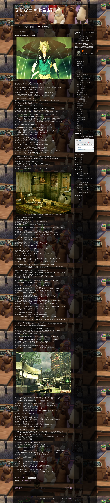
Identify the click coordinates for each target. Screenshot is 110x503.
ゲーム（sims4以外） (25, 480)
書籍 (78, 126)
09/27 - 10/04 (82, 185)
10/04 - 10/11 (82, 182)
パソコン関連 (80, 88)
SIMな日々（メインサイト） (84, 36)
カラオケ (79, 61)
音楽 (78, 130)
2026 (78, 157)
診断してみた (80, 103)
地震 (78, 121)
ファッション (80, 90)
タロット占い (80, 70)
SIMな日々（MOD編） (83, 38)
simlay (86, 51)
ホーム (18, 27)
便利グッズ (80, 119)
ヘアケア (79, 115)
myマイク (79, 80)
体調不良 (79, 65)
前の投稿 (68, 488)
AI (77, 107)
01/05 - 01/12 (82, 192)
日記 (78, 67)
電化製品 (79, 105)
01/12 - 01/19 (82, 189)
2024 (78, 162)
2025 (78, 159)
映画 (78, 84)
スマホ (78, 113)
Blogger (70, 498)
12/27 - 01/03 (82, 173)
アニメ (78, 111)
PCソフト (79, 109)
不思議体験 (80, 117)
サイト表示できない (82, 97)
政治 (78, 124)
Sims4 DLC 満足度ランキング (85, 40)
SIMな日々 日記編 (33, 10)
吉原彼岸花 (81, 175)
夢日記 (78, 76)
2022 (78, 167)
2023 (78, 164)
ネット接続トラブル (82, 82)
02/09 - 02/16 (82, 187)
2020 (78, 171)
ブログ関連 (80, 99)
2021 (78, 169)
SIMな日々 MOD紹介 (44, 27)
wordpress (79, 72)
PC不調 (79, 92)
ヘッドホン (80, 86)
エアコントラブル (82, 74)
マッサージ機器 (81, 101)
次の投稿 (18, 488)
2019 (78, 195)
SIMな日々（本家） (29, 27)
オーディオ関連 (81, 95)
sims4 (78, 63)
